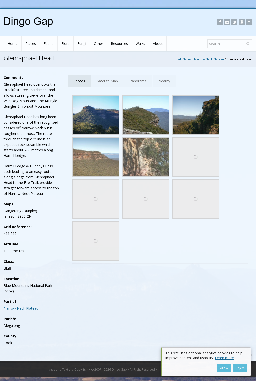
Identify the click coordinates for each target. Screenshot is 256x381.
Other (98, 43)
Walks (140, 43)
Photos (79, 81)
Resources (119, 43)
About (158, 43)
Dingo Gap (119, 369)
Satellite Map (107, 81)
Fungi (82, 43)
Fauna (49, 43)
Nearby (164, 81)
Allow (224, 368)
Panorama (138, 81)
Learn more (224, 357)
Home (13, 43)
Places (31, 43)
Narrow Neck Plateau (209, 59)
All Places (185, 59)
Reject (240, 368)
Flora (66, 43)
